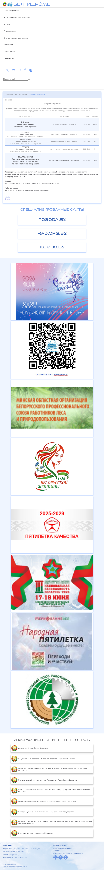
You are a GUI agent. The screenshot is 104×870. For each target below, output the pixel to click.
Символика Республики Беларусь (29, 748)
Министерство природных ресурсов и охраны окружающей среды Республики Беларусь (49, 769)
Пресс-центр (10, 31)
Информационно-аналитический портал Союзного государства (42, 811)
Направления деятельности (17, 17)
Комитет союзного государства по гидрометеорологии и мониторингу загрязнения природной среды (51, 822)
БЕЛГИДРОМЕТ (33, 4)
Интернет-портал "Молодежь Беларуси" (32, 833)
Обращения (9, 51)
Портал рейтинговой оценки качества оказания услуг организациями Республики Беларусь (50, 790)
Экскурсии (9, 58)
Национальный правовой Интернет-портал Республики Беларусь (43, 758)
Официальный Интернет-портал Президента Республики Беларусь (44, 779)
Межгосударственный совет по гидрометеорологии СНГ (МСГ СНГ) (44, 801)
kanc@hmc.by (13, 855)
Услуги (7, 24)
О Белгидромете (12, 11)
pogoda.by (52, 220)
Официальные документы (16, 38)
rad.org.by (52, 234)
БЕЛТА (25, 866)
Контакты (8, 45)
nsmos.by (52, 247)
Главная (9, 94)
